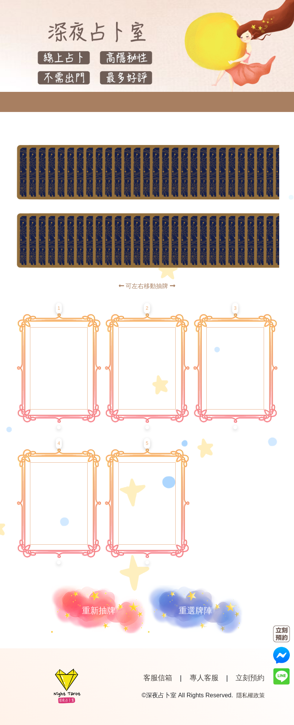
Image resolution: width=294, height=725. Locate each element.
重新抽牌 (98, 610)
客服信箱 (157, 678)
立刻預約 (250, 678)
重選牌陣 (195, 610)
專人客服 (204, 678)
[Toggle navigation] (12, 102)
